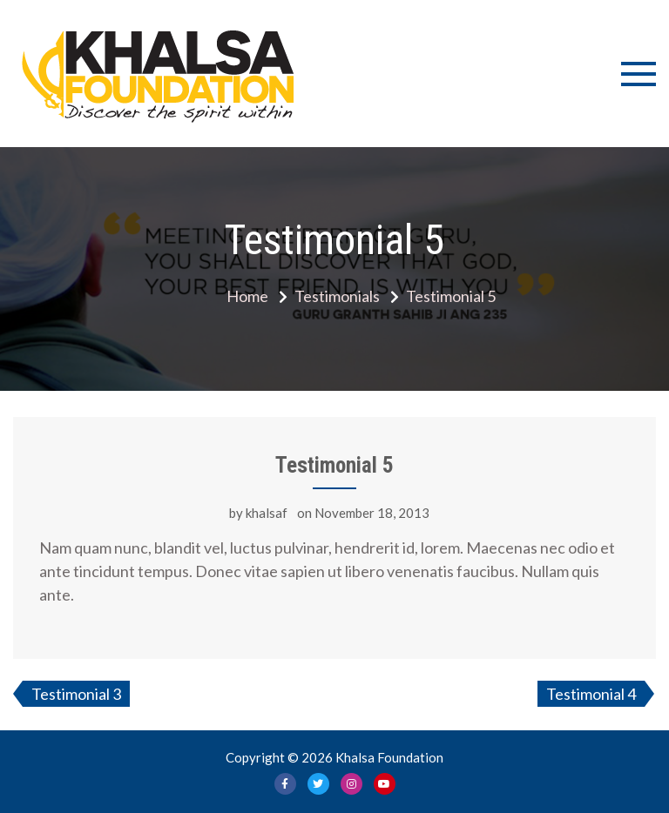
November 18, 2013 (371, 513)
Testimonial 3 (76, 693)
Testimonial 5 (334, 465)
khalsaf (266, 513)
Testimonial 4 (591, 693)
